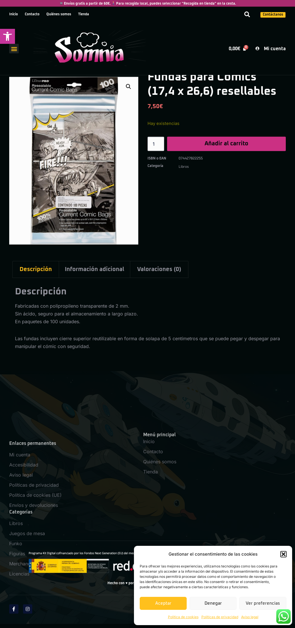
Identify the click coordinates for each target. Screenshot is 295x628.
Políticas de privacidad (219, 617)
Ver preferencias (263, 603)
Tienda (83, 14)
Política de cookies (183, 617)
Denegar (213, 603)
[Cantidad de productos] (156, 146)
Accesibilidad (23, 537)
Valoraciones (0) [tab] (159, 269)
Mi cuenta (19, 527)
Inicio (13, 14)
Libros (184, 166)
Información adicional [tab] (94, 269)
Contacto (32, 14)
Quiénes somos (58, 14)
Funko (15, 616)
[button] (7, 36)
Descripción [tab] (36, 269)
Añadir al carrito (226, 146)
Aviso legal (249, 617)
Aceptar (163, 603)
